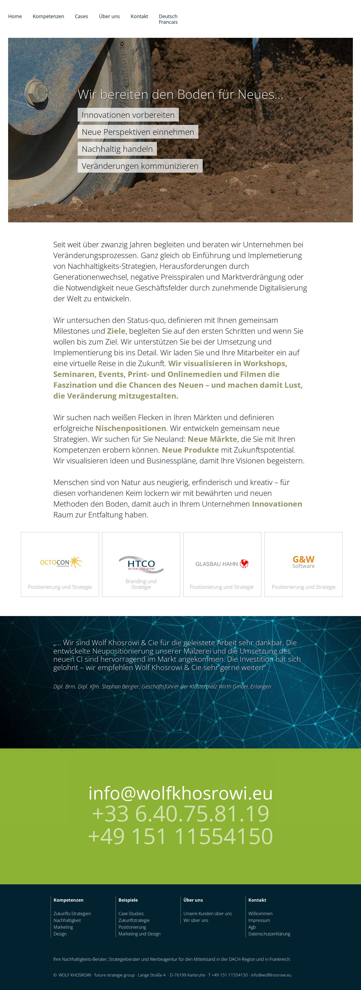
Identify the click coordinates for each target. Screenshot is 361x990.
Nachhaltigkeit (67, 920)
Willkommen (260, 914)
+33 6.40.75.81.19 (181, 813)
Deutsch (168, 16)
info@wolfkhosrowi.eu (180, 793)
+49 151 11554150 (180, 835)
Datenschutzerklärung (269, 934)
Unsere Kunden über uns (207, 914)
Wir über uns (195, 920)
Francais (168, 22)
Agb (252, 927)
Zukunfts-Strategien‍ (72, 914)
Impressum (259, 920)
